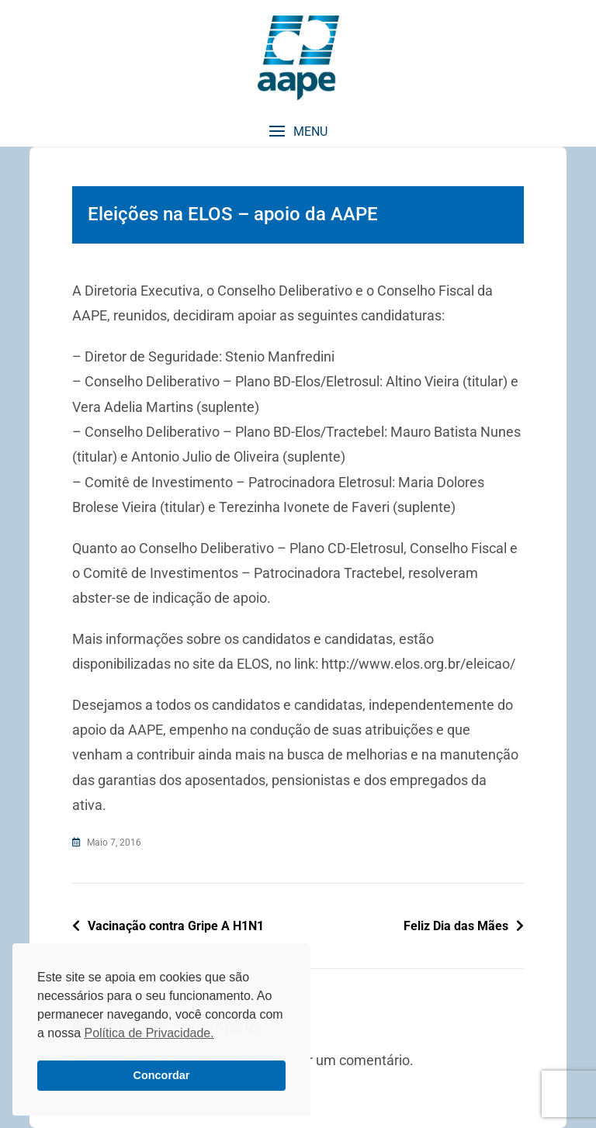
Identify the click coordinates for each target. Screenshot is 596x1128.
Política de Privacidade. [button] (148, 1033)
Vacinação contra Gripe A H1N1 (176, 926)
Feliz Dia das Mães (456, 926)
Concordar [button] (161, 1075)
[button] (298, 131)
